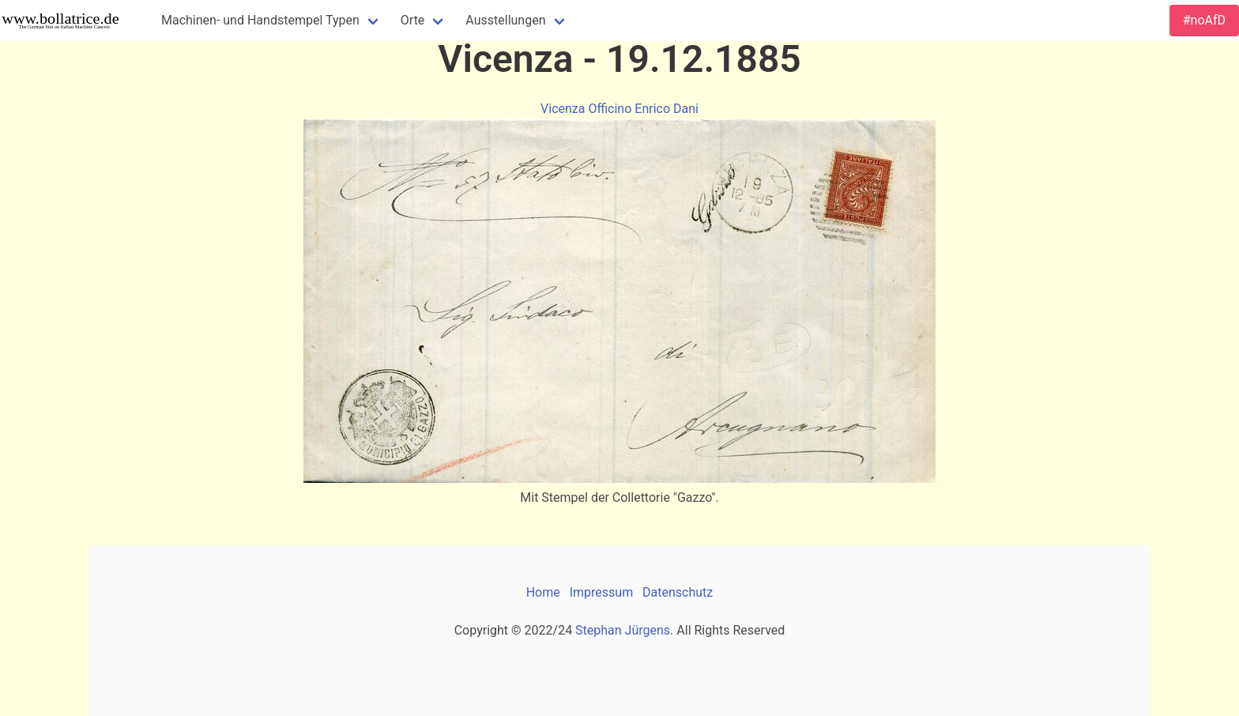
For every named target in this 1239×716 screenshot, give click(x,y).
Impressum (602, 592)
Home (543, 592)
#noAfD (1204, 20)
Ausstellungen (505, 20)
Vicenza (562, 108)
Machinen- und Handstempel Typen (260, 20)
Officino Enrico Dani (643, 108)
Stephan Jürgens (622, 630)
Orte (413, 20)
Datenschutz (677, 592)
